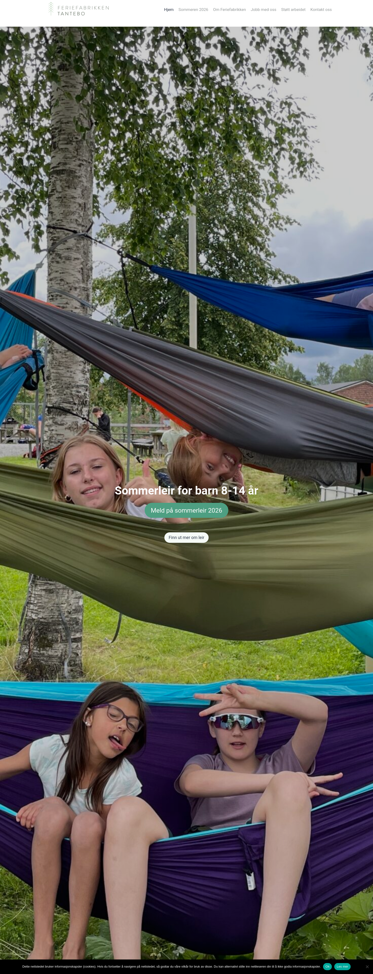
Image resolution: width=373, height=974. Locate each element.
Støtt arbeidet (293, 9)
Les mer (342, 966)
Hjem (169, 9)
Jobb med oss (263, 9)
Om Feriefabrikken (229, 9)
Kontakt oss (321, 9)
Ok (327, 966)
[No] (367, 966)
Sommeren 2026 (193, 9)
